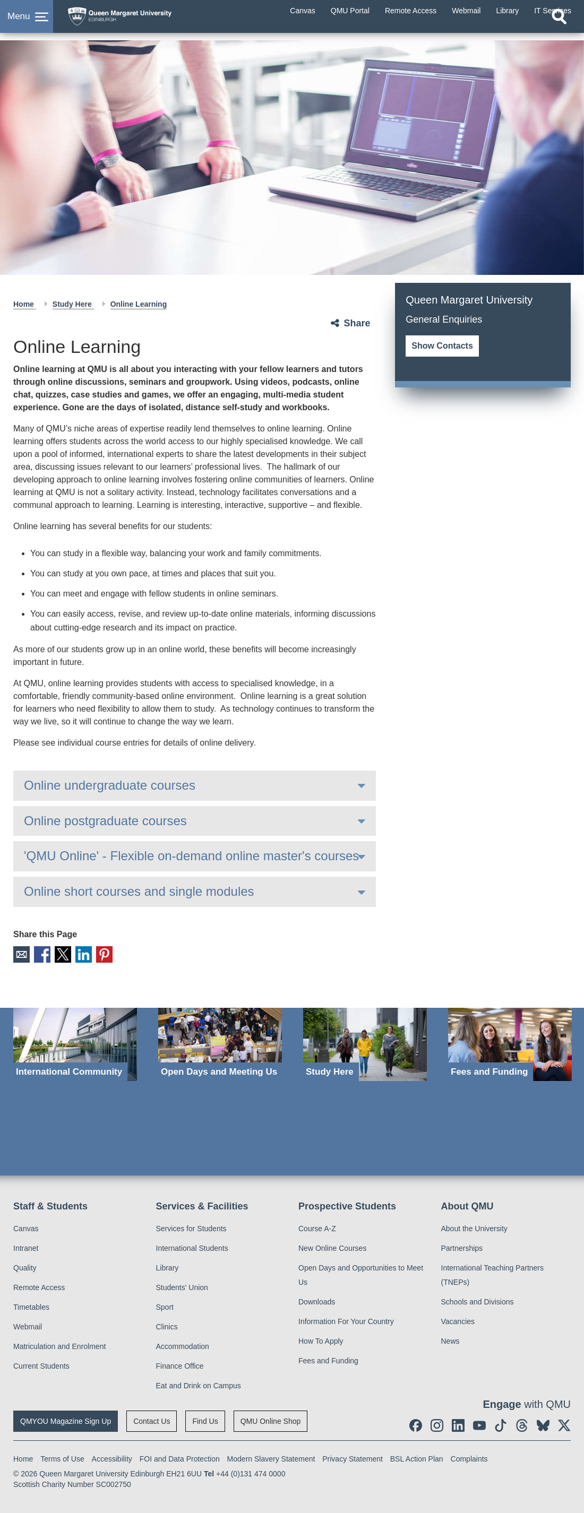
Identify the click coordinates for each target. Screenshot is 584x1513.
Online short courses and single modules (139, 891)
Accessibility (112, 1457)
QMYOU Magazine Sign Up (65, 1419)
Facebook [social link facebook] (39, 953)
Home (24, 304)
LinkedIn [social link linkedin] (76, 953)
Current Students (41, 1364)
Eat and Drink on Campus (198, 1383)
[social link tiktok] (500, 1423)
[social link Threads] (522, 1423)
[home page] (146, 20)
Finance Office (180, 1364)
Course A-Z (317, 1226)
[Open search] (559, 30)
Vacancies (458, 1319)
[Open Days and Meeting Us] (220, 1042)
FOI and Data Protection (180, 1457)
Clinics (167, 1324)
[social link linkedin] (458, 1423)
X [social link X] (57, 953)
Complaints (469, 1457)
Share (356, 323)
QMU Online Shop (271, 1419)
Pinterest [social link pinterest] (95, 953)
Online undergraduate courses (109, 785)
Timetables (31, 1305)
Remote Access (39, 1285)
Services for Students (191, 1226)
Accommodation (182, 1344)
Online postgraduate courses (105, 821)
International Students (192, 1246)
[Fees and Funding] (510, 1042)
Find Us (205, 1419)
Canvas (25, 1226)
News (450, 1339)
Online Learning (138, 304)
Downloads (316, 1299)
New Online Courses (332, 1246)
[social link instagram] (437, 1423)
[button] (26, 23)
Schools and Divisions (477, 1299)
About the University (474, 1226)
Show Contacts (442, 345)
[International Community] (75, 1042)
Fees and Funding (328, 1358)
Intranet (25, 1246)
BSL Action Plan (416, 1457)
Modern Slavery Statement (271, 1457)
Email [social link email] (20, 953)
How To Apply (320, 1339)
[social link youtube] (479, 1423)
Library (167, 1265)
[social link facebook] (415, 1423)
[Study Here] (365, 1042)
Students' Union (182, 1285)
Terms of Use (62, 1457)
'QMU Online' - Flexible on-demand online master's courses (191, 856)
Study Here (73, 304)
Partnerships (462, 1246)
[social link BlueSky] (543, 1423)
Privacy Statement (352, 1457)
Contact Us (151, 1419)
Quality (25, 1265)
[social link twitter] (564, 1423)
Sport (165, 1305)
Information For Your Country (346, 1319)
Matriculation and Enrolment (59, 1344)
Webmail (27, 1324)
